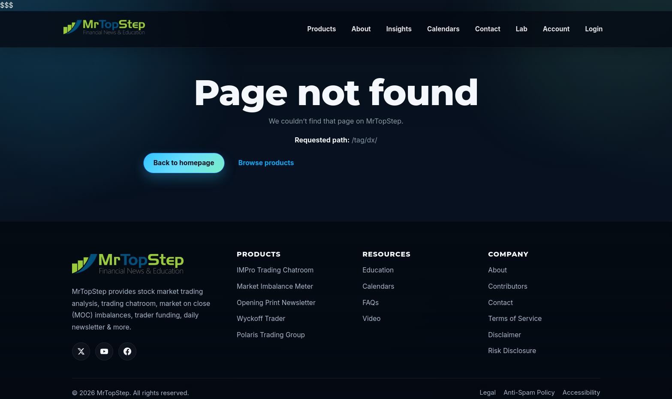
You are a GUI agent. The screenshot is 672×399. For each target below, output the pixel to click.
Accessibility (581, 392)
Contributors (507, 286)
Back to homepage (184, 163)
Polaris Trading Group (271, 335)
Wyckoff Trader (261, 318)
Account (556, 29)
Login (594, 29)
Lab (521, 29)
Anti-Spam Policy (529, 392)
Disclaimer (504, 335)
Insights (399, 29)
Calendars (443, 29)
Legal (487, 392)
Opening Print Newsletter (276, 303)
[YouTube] (104, 351)
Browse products (266, 163)
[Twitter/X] (81, 351)
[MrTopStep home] (104, 27)
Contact (487, 29)
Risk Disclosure (512, 351)
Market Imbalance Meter (275, 286)
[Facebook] (127, 351)
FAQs (370, 303)
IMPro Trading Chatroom (275, 270)
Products (321, 29)
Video (371, 318)
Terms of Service (515, 318)
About (361, 29)
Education (378, 270)
